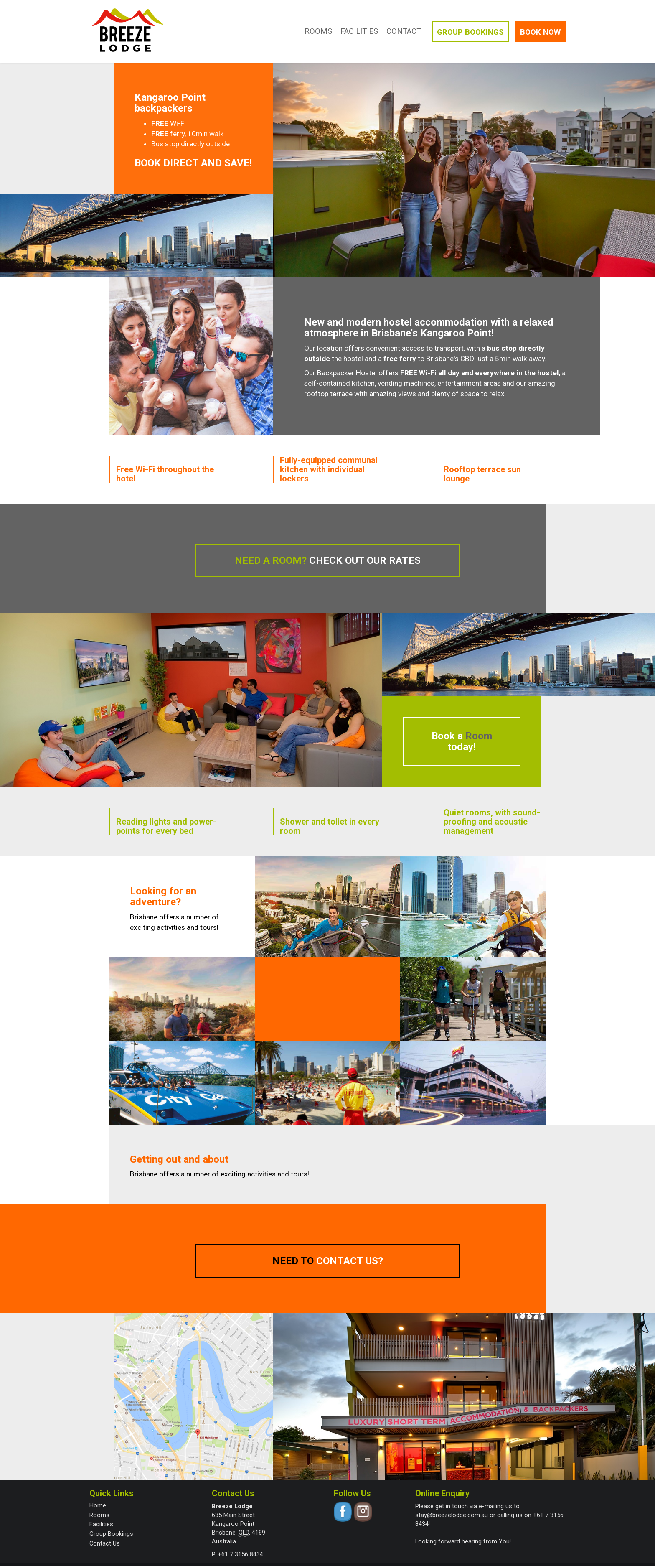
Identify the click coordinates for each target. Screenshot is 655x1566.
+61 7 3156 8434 (240, 1554)
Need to (327, 1261)
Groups (470, 32)
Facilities (359, 31)
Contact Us (104, 1543)
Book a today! (462, 741)
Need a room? (328, 560)
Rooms (318, 31)
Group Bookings (111, 1534)
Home (97, 1505)
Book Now (540, 32)
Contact (403, 31)
